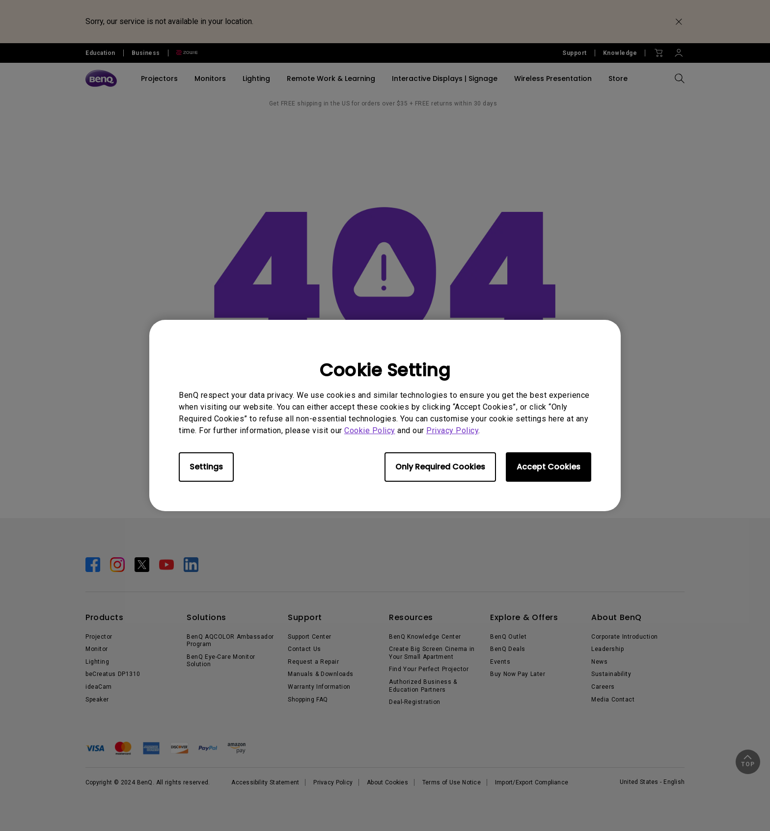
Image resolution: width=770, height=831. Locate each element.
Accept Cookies (548, 466)
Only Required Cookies (440, 466)
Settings (206, 466)
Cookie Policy (369, 430)
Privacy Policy (452, 430)
